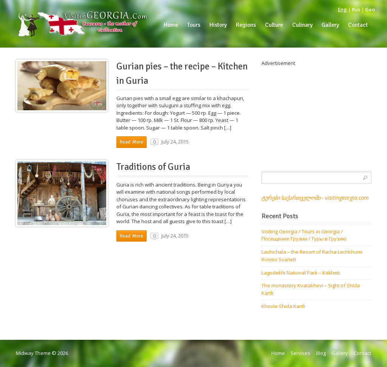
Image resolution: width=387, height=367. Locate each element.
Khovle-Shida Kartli (283, 306)
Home (278, 353)
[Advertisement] (316, 114)
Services (300, 353)
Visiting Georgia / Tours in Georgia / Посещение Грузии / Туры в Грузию (304, 235)
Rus (356, 9)
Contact (362, 353)
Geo (370, 9)
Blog (321, 353)
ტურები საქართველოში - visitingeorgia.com (315, 197)
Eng (342, 9)
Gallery (339, 353)
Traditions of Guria (153, 167)
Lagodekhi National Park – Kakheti (301, 272)
